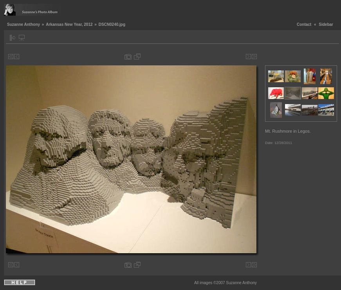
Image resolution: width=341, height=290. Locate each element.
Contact (304, 24)
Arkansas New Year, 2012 (69, 24)
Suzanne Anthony (23, 24)
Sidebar (326, 24)
